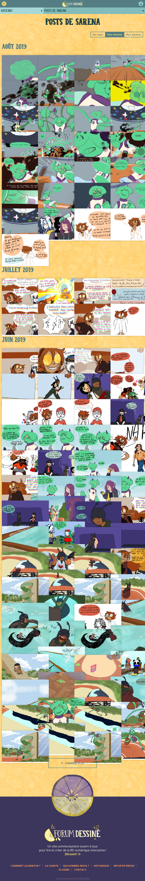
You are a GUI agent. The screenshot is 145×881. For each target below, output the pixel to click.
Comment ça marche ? (25, 865)
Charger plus (72, 763)
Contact (80, 869)
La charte (51, 865)
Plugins (64, 869)
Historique (101, 865)
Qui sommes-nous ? (76, 865)
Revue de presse (124, 865)
